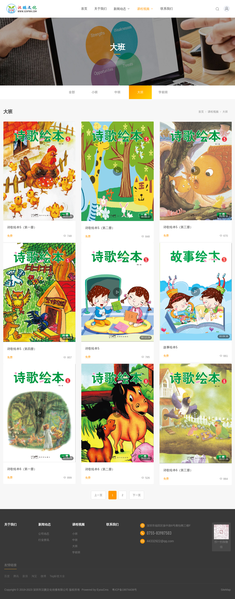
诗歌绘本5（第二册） (100, 228)
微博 (43, 576)
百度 (7, 576)
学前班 (163, 92)
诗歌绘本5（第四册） (22, 348)
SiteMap (226, 589)
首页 (84, 8)
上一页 (98, 495)
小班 (95, 92)
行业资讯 (43, 539)
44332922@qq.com (160, 541)
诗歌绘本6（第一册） (22, 469)
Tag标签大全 (57, 576)
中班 (117, 92)
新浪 (25, 576)
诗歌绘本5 (92, 348)
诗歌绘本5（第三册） (178, 227)
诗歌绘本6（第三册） (178, 470)
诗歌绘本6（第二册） (100, 469)
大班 (140, 92)
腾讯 (16, 576)
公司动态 (43, 533)
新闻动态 (122, 8)
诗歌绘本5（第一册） (22, 227)
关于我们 (100, 8)
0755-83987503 (159, 533)
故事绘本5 (170, 347)
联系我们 (166, 8)
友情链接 (10, 565)
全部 (72, 92)
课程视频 (145, 8)
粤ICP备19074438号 (124, 589)
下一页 (137, 495)
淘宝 (34, 576)
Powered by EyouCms (94, 589)
